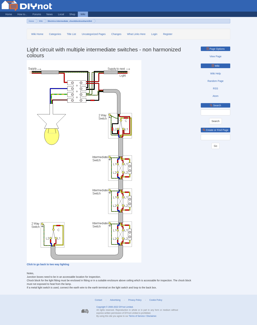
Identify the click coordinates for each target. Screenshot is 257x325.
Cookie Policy (155, 300)
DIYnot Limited (126, 307)
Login (154, 34)
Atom (215, 96)
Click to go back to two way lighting (48, 264)
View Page (215, 56)
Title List (71, 34)
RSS (215, 88)
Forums (37, 14)
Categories (55, 34)
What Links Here (136, 34)
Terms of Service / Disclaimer (142, 316)
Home (8, 14)
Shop (72, 14)
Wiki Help (215, 73)
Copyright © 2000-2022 (107, 307)
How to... (22, 14)
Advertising (115, 300)
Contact (98, 300)
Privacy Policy (135, 300)
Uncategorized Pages (94, 34)
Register (167, 34)
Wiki (82, 14)
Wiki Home (37, 34)
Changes (116, 34)
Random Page (216, 81)
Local (61, 14)
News (49, 14)
